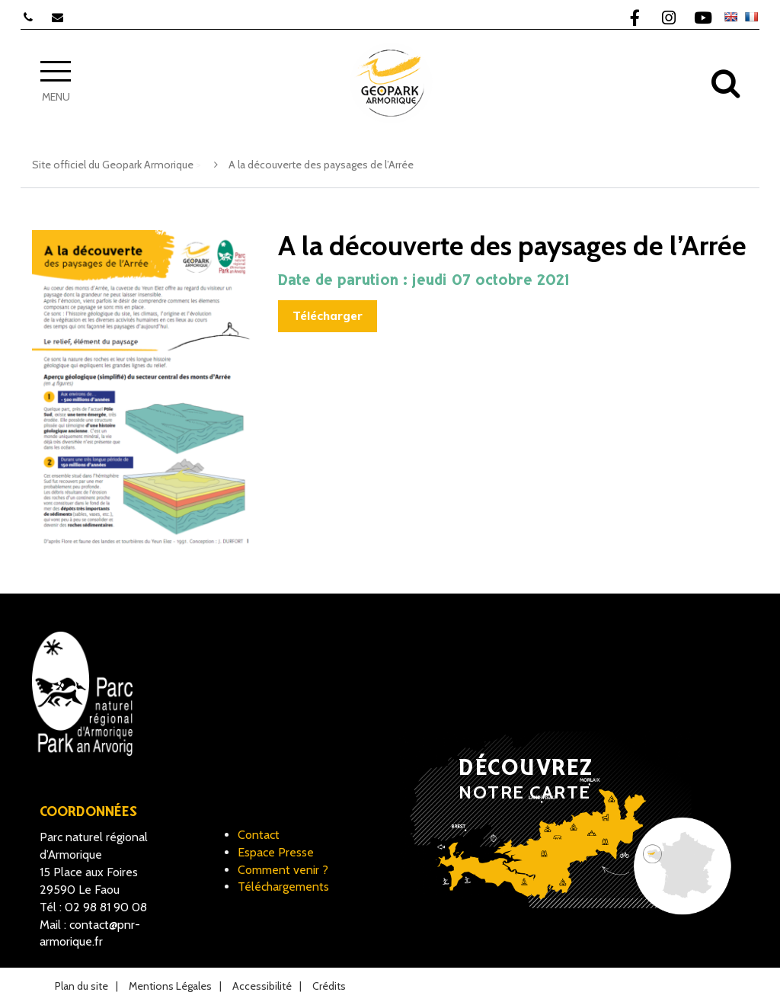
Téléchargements (283, 886)
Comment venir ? (283, 870)
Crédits (329, 986)
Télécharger (327, 316)
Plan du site (81, 986)
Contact (259, 834)
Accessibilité (262, 986)
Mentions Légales (170, 986)
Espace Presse (276, 852)
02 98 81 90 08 (106, 907)
